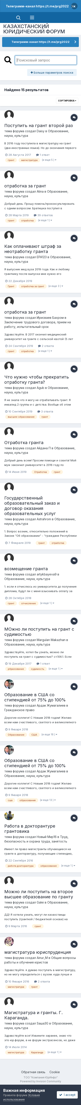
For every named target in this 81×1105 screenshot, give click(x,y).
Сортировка (67, 100)
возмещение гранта (26, 568)
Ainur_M (42, 958)
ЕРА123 (42, 257)
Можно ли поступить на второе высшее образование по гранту (38, 894)
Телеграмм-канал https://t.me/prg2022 (37, 6)
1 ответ (42, 154)
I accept (67, 1095)
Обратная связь (33, 1072)
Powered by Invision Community (40, 1081)
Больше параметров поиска (52, 72)
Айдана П (44, 448)
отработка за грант (25, 185)
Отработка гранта (23, 442)
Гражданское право (19, 710)
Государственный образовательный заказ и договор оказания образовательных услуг (32, 505)
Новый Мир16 (47, 837)
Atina (40, 191)
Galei (40, 902)
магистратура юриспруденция (37, 952)
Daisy (40, 131)
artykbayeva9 (47, 574)
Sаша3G (42, 1023)
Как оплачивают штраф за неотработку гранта (32, 249)
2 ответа (46, 346)
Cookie (54, 1072)
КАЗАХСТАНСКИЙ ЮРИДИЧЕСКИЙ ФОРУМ (34, 29)
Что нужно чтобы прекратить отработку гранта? (36, 379)
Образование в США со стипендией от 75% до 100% (35, 697)
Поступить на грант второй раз (38, 125)
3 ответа (45, 411)
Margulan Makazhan (51, 640)
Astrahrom (44, 519)
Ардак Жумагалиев (51, 705)
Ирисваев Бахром (50, 317)
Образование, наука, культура (27, 579)
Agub (40, 388)
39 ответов (43, 215)
